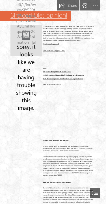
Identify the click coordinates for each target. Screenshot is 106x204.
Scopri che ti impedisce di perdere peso (57, 72)
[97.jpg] (26, 40)
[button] (68, 5)
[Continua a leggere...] (51, 43)
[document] (53, 102)
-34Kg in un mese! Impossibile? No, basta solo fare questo (63, 75)
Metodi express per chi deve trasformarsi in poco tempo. (63, 78)
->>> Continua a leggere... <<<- (54, 51)
